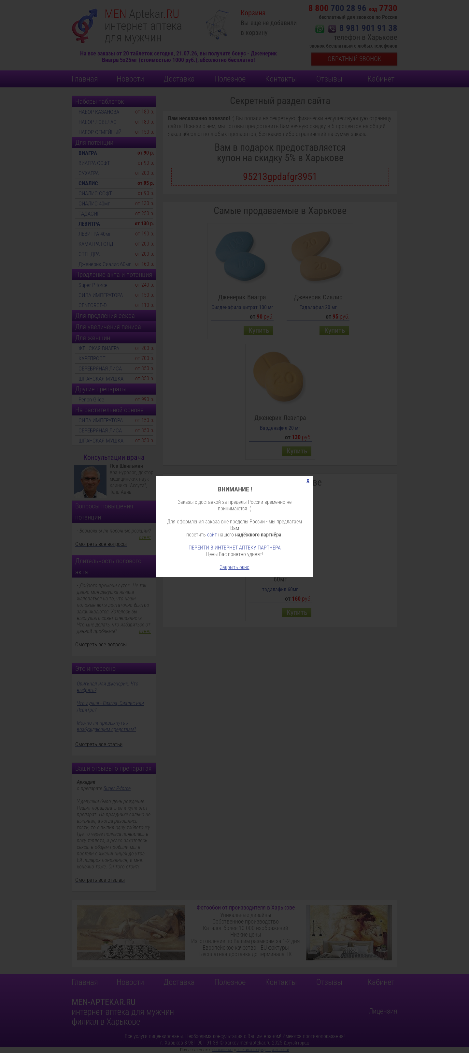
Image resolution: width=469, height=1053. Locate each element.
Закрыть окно (234, 567)
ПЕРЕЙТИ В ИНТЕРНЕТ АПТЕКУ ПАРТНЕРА (235, 548)
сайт (212, 535)
